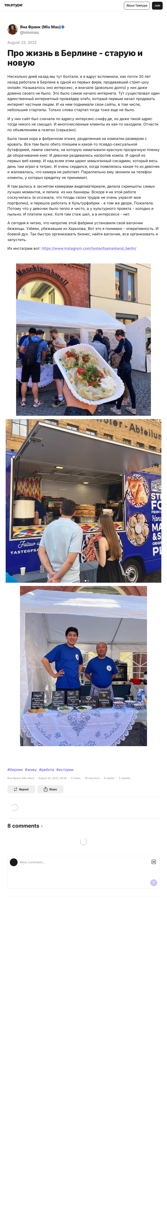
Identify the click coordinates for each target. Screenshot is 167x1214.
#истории (64, 769)
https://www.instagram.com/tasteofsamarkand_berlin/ (89, 248)
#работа (46, 769)
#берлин (15, 769)
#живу (31, 769)
